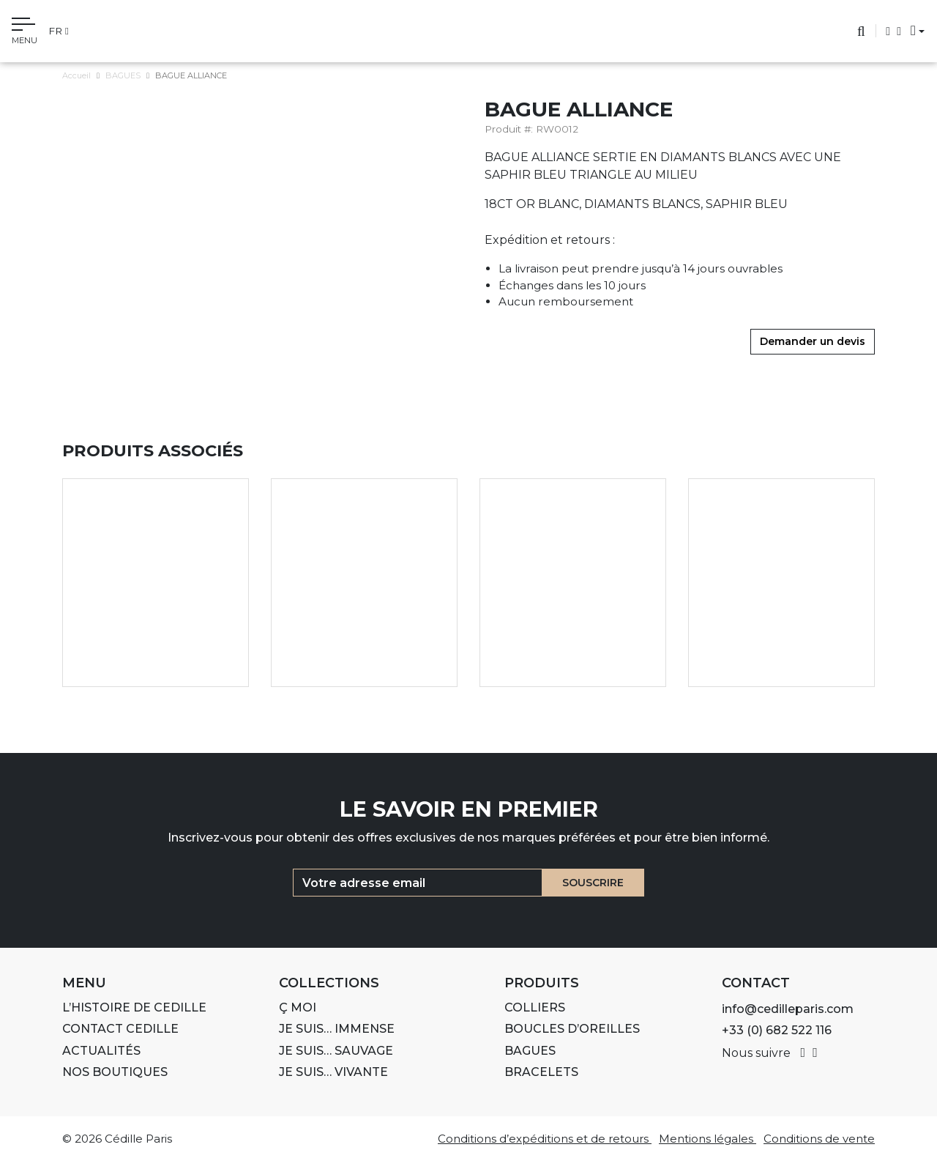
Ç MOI (297, 1007)
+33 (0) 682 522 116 (777, 1030)
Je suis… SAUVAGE (336, 1051)
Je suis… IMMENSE (337, 1029)
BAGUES (123, 75)
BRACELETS (541, 1072)
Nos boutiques (115, 1072)
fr (58, 31)
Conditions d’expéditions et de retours (545, 1139)
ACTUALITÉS (101, 1051)
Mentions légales (707, 1139)
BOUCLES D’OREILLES (572, 1029)
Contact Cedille (120, 1029)
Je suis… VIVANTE (333, 1072)
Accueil (76, 75)
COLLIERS (534, 1007)
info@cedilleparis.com (788, 1009)
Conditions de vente (819, 1139)
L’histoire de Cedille (134, 1007)
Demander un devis (812, 341)
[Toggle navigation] (24, 33)
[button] (913, 30)
